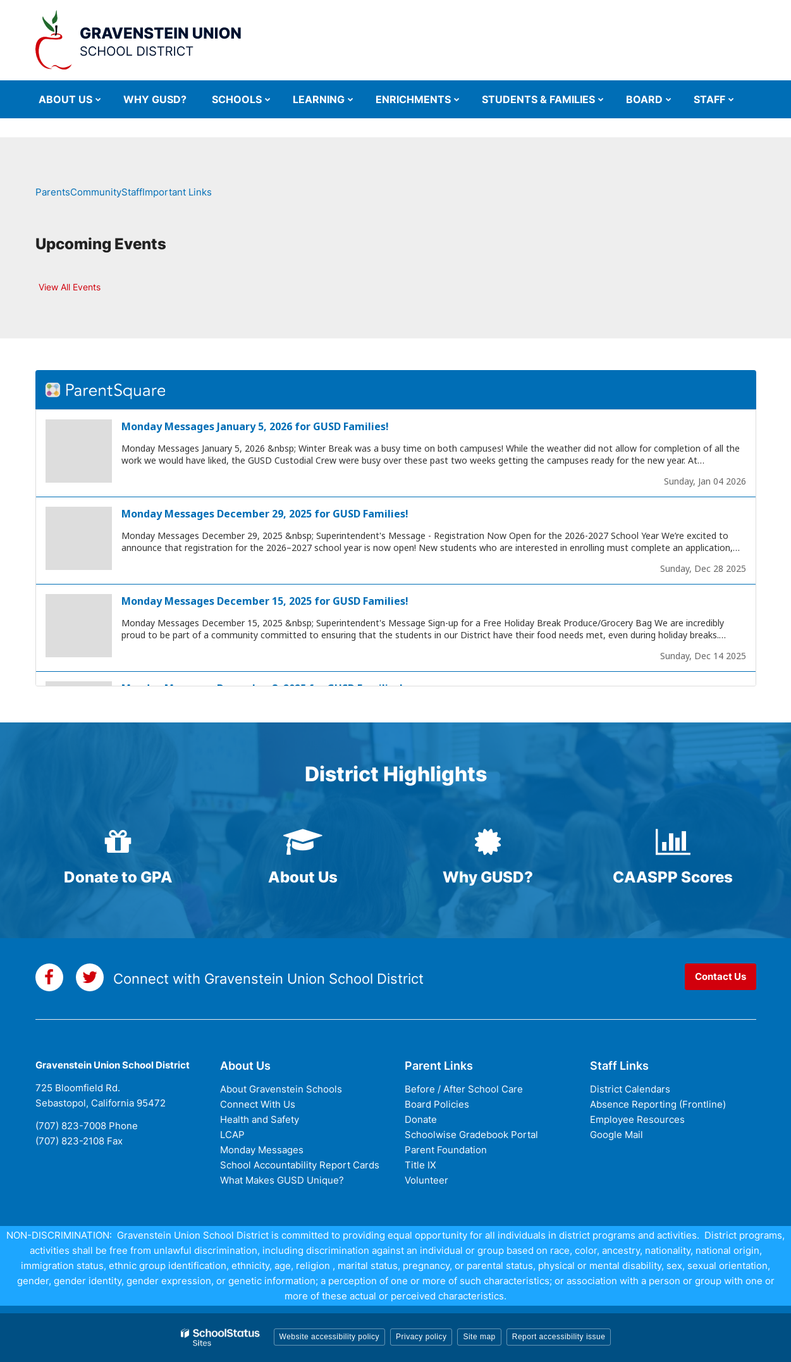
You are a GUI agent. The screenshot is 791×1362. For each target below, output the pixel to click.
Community (95, 192)
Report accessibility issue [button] (559, 1336)
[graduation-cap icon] (303, 842)
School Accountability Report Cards (299, 1165)
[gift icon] (118, 842)
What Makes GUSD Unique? (282, 1180)
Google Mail (616, 1135)
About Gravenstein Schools (281, 1089)
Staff (131, 192)
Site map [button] (479, 1336)
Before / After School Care (464, 1089)
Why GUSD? (488, 877)
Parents (52, 192)
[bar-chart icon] (673, 842)
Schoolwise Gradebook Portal (471, 1135)
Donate (421, 1119)
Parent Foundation (446, 1150)
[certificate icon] (488, 842)
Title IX (420, 1165)
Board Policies (437, 1104)
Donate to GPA (118, 877)
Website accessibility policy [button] (329, 1336)
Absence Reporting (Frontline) (658, 1104)
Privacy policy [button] (421, 1336)
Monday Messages (262, 1150)
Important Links (177, 192)
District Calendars (630, 1089)
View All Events (70, 287)
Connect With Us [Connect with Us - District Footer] (257, 1104)
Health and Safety (259, 1119)
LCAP (232, 1135)
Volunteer (426, 1180)
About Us (303, 877)
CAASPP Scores (673, 877)
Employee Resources (637, 1119)
